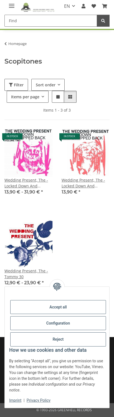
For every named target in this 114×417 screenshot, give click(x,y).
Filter (16, 84)
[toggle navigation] (11, 3)
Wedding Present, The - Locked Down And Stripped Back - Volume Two (26, 183)
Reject (58, 339)
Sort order (45, 84)
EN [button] (67, 6)
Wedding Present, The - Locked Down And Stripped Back (83, 183)
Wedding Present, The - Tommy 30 (26, 273)
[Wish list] (93, 6)
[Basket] (104, 6)
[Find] (50, 21)
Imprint (15, 400)
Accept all (58, 307)
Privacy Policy (38, 400)
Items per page (25, 96)
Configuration (58, 323)
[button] (83, 6)
